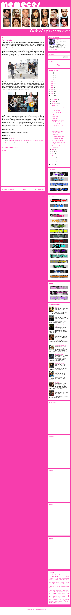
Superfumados (55, 118)
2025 (52, 75)
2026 (52, 73)
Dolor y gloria (58, 391)
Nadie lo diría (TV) (59, 316)
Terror (66, 601)
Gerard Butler (66, 581)
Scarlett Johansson (60, 597)
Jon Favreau (18, 142)
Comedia (18, 140)
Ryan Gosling (65, 595)
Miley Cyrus (55, 590)
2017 (52, 91)
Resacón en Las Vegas (57, 123)
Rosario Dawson (61, 593)
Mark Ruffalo (55, 589)
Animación (51, 574)
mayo (53, 153)
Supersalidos (55, 134)
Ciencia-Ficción (54, 576)
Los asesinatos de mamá (57, 138)
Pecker (53, 114)
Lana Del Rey (57, 586)
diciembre (54, 97)
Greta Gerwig (52, 582)
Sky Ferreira (66, 599)
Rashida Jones (36, 142)
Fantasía (51, 581)
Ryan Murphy (53, 596)
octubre (54, 101)
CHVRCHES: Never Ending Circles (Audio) (58, 132)
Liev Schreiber (64, 586)
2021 (52, 83)
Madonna (54, 587)
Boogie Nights (58, 372)
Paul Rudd (30, 142)
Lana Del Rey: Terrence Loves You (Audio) (57, 109)
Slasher (51, 601)
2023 (52, 79)
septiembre (54, 103)
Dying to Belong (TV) (60, 363)
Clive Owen (65, 576)
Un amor (57, 382)
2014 (52, 164)
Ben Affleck (58, 574)
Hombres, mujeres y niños (58, 136)
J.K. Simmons (24, 140)
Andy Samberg (12, 140)
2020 (52, 85)
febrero (53, 159)
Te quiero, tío (55, 116)
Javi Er (59, 39)
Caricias (57, 307)
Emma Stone (58, 579)
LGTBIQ (51, 586)
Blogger (44, 609)
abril (53, 155)
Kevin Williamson (57, 585)
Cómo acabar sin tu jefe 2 (58, 112)
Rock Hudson (65, 591)
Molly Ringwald (62, 590)
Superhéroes (58, 601)
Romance (52, 593)
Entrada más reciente (8, 189)
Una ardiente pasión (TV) (61, 345)
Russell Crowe (57, 595)
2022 (52, 81)
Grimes (57, 582)
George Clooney (58, 581)
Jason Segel (38, 140)
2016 (52, 93)
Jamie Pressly (31, 140)
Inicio (24, 189)
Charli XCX (66, 574)
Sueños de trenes (59, 354)
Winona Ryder (52, 602)
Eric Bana (66, 579)
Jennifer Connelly (65, 582)
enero (53, 161)
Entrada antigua (39, 189)
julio (53, 149)
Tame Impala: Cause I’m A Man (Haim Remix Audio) (58, 121)
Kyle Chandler (65, 585)
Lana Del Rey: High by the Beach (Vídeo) (58, 126)
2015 (52, 95)
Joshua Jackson (61, 583)
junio (53, 151)
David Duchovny (62, 578)
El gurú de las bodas (56, 129)
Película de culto (57, 591)
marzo (53, 157)
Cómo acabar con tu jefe (57, 140)
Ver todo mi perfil (53, 49)
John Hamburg (11, 142)
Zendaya (58, 602)
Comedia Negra (53, 578)
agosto (53, 105)
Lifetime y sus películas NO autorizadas (58, 146)
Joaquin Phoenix (53, 583)
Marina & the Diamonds (61, 587)
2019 (52, 87)
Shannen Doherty (57, 599)
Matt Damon (61, 589)
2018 (52, 89)
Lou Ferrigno (24, 142)
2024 (52, 77)
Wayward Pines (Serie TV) (58, 107)
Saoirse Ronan (61, 596)
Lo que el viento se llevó (60, 335)
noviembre (54, 99)
